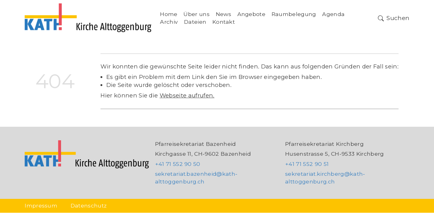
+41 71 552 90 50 (177, 164)
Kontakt (223, 21)
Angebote (251, 14)
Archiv (169, 21)
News (223, 14)
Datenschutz (89, 205)
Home (168, 14)
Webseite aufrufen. (187, 95)
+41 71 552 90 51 (307, 164)
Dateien (195, 21)
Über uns (196, 14)
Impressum (41, 205)
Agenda (333, 14)
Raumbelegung (294, 14)
